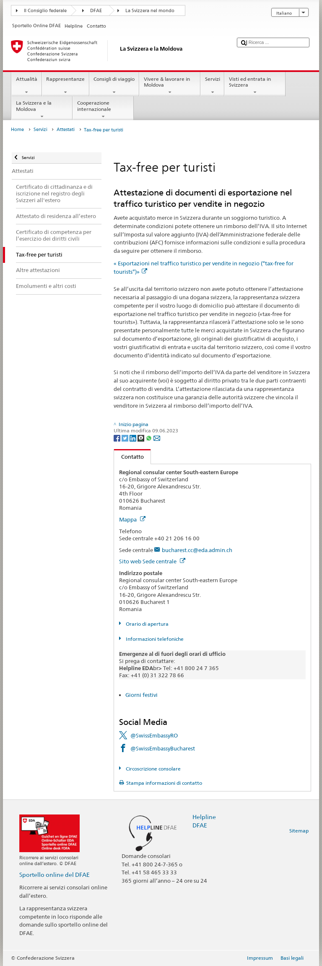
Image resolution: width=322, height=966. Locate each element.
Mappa (132, 519)
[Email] (156, 437)
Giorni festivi (141, 694)
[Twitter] (126, 437)
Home (17, 129)
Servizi (212, 86)
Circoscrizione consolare (153, 769)
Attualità (26, 86)
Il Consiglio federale (45, 10)
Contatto (129, 456)
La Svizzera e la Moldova (42, 110)
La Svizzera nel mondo (149, 10)
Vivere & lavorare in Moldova (170, 86)
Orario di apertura (147, 624)
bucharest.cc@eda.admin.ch (197, 550)
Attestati (66, 129)
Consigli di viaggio (114, 86)
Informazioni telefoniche (154, 639)
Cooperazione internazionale (103, 110)
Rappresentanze (65, 86)
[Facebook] (118, 437)
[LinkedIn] (134, 437)
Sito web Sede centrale (152, 561)
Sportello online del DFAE (54, 874)
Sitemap (299, 830)
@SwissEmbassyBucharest (162, 748)
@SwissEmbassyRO (154, 735)
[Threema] (141, 437)
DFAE (96, 10)
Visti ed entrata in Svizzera (255, 86)
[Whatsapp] (149, 437)
